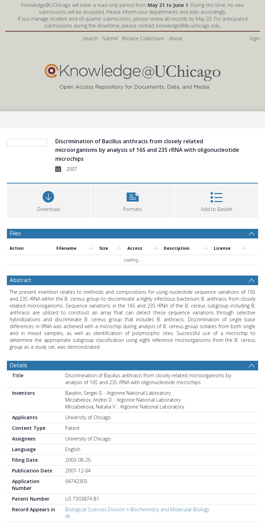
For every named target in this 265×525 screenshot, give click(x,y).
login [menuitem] (255, 38)
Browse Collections (143, 38)
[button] (132, 233)
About (175, 38)
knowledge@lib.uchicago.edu (188, 25)
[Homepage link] (132, 75)
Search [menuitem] (90, 38)
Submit (110, 38)
